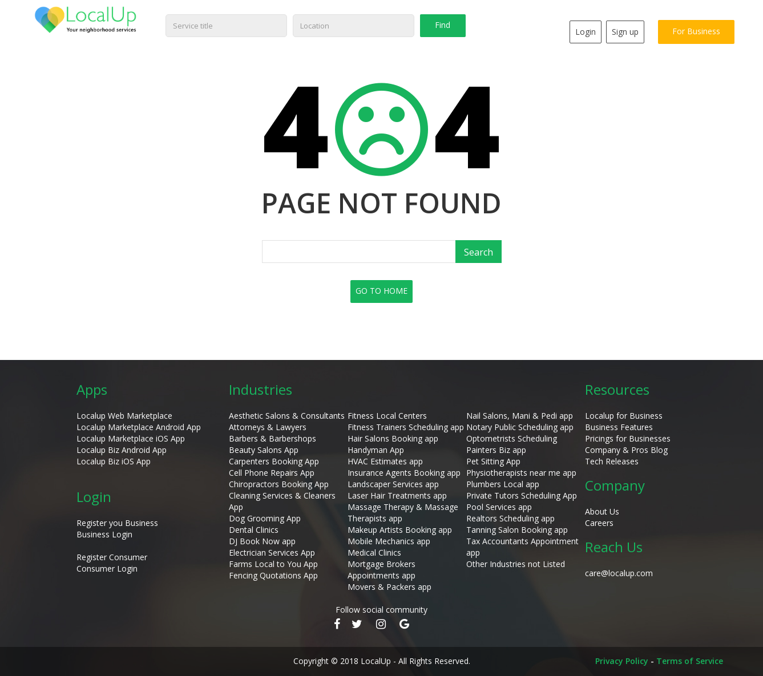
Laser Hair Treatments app (397, 495)
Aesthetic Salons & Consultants (287, 415)
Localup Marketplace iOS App (130, 438)
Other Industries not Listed (515, 563)
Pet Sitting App (493, 461)
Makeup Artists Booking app (400, 529)
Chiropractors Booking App (279, 484)
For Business (696, 31)
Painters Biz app (496, 449)
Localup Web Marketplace (124, 415)
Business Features (619, 427)
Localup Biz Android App (121, 449)
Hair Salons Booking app (393, 438)
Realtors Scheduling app (510, 518)
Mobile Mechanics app (389, 541)
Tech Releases (612, 461)
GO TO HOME (381, 290)
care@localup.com (619, 573)
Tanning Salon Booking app (517, 529)
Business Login (104, 534)
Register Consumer (111, 557)
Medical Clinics (374, 552)
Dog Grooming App (265, 518)
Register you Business (117, 522)
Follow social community (381, 609)
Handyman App (376, 449)
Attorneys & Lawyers (267, 427)
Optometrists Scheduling (511, 438)
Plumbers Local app (502, 484)
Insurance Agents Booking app (404, 472)
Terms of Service (689, 660)
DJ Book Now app (262, 541)
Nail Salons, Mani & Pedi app (519, 415)
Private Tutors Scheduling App (521, 495)
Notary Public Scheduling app (520, 427)
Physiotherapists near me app (521, 472)
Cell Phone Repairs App (271, 472)
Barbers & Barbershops (272, 438)
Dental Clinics (253, 529)
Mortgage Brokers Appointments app (381, 569)
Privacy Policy (621, 660)
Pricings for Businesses (628, 438)
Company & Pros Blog (626, 449)
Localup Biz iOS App (113, 461)
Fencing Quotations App (273, 575)
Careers (599, 522)
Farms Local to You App (273, 563)
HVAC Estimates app (385, 461)
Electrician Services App (272, 552)
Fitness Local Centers (387, 415)
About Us (602, 511)
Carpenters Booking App (274, 461)
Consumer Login (107, 568)
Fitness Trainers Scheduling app (406, 427)
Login (585, 31)
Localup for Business (624, 415)
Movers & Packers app (389, 586)
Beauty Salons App (263, 449)
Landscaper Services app (393, 484)
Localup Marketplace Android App (138, 427)
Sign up (625, 31)
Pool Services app (499, 506)
